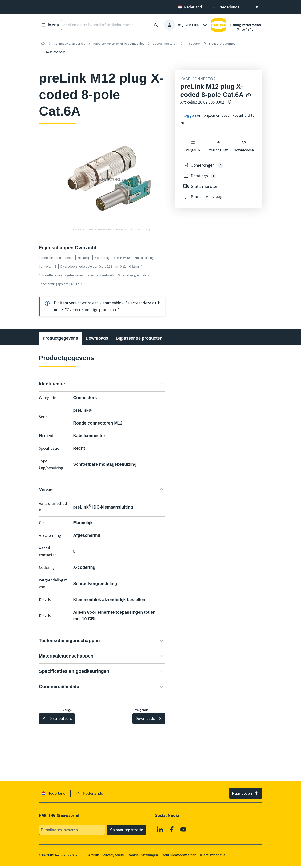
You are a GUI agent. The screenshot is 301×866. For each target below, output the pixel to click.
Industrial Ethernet (222, 43)
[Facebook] (172, 829)
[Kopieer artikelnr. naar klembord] (229, 102)
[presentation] (225, 7)
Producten (193, 43)
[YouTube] (183, 829)
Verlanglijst (218, 146)
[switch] (193, 142)
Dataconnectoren (165, 43)
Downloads (97, 338)
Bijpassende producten (139, 338)
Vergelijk (193, 146)
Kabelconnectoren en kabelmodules (118, 43)
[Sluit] (257, 7)
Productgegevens (60, 338)
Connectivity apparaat (69, 43)
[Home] (43, 44)
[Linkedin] (160, 829)
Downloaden (244, 146)
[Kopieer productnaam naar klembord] (249, 95)
